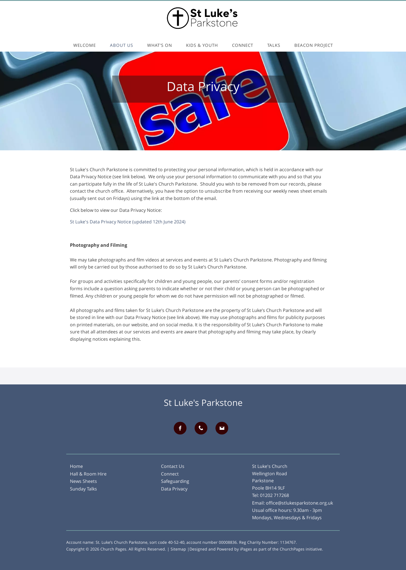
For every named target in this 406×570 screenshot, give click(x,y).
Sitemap (178, 549)
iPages (246, 549)
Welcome (84, 45)
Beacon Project (313, 45)
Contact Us (172, 466)
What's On (159, 45)
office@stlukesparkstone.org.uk (299, 503)
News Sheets (83, 481)
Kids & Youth (202, 45)
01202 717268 (274, 495)
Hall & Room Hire (88, 474)
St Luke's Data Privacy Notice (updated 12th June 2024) (128, 222)
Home (76, 466)
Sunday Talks (83, 489)
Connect (242, 45)
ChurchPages (292, 549)
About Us (121, 45)
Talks (273, 45)
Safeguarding (175, 481)
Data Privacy (174, 489)
